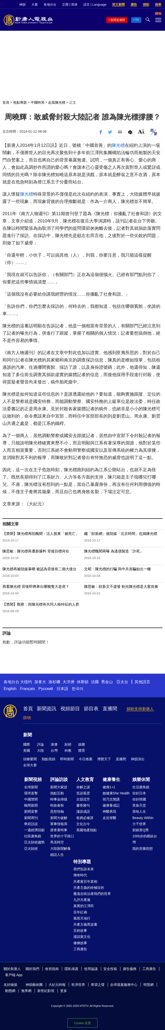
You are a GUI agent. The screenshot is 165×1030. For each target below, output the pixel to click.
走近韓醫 (109, 818)
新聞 (27, 734)
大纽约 (26, 682)
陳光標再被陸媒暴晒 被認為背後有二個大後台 (39, 569)
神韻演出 (138, 759)
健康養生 (111, 779)
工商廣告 (80, 949)
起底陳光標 (56, 102)
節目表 (91, 708)
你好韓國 (139, 799)
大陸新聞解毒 (60, 848)
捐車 (158, 4)
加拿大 (40, 682)
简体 (74, 4)
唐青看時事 (58, 830)
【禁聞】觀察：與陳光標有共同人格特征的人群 (40, 604)
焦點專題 (20, 102)
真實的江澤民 (83, 906)
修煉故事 (80, 943)
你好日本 (139, 793)
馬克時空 (57, 842)
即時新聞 (67, 759)
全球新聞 (31, 787)
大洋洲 (68, 682)
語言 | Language (94, 4)
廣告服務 (129, 969)
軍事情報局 (58, 824)
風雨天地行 (81, 918)
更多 (63, 991)
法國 (95, 682)
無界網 (26, 991)
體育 (81, 750)
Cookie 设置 (82, 1023)
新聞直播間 (117, 20)
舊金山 (107, 682)
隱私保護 (71, 969)
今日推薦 (85, 759)
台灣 (54, 750)
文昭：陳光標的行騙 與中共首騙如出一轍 (117, 569)
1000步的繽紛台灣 (144, 839)
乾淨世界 (78, 985)
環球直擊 (31, 793)
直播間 (110, 708)
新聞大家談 (58, 787)
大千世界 (139, 824)
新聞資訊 (46, 708)
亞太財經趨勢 (34, 842)
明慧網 (148, 985)
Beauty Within (142, 818)
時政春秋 (57, 805)
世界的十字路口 (62, 836)
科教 (68, 750)
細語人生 (57, 855)
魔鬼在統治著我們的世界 (92, 894)
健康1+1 (109, 787)
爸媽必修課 (84, 818)
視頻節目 (70, 708)
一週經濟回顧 (34, 830)
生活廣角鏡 (140, 787)
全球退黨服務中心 (123, 985)
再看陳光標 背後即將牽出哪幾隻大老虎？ (35, 586)
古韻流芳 (83, 799)
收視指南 (52, 969)
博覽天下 (104, 759)
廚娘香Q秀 (140, 830)
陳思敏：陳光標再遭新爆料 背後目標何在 (35, 551)
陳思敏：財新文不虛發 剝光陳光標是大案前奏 (121, 586)
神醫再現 (109, 811)
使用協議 (91, 969)
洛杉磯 (54, 682)
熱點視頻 (48, 759)
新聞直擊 (31, 811)
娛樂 (81, 744)
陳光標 (118, 145)
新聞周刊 (31, 818)
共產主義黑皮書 (85, 924)
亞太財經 (31, 848)
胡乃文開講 (111, 799)
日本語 (62, 689)
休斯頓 (82, 682)
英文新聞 (118, 4)
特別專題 (82, 861)
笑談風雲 (83, 793)
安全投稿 (110, 969)
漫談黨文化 (81, 937)
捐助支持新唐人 (140, 709)
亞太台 (122, 682)
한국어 (77, 689)
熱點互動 (57, 793)
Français (27, 689)
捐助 (146, 4)
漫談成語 (83, 811)
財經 (68, 744)
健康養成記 (111, 805)
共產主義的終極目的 (88, 888)
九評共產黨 (81, 900)
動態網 (10, 991)
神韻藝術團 (34, 985)
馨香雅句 (83, 805)
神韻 (22, 4)
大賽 (34, 4)
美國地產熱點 (86, 830)
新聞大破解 (58, 818)
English (10, 689)
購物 (27, 718)
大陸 (40, 750)
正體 (65, 4)
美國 (26, 750)
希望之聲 (98, 985)
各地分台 (50, 4)
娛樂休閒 (141, 779)
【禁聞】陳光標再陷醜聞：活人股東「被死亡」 (40, 533)
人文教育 (85, 779)
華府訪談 (31, 824)
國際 (26, 744)
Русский (46, 689)
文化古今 (83, 824)
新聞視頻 (33, 779)
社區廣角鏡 (32, 836)
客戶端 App (13, 975)
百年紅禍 (80, 912)
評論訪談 (59, 779)
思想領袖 (57, 811)
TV (137, 20)
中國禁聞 (31, 799)
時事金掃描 (58, 799)
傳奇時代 (80, 875)
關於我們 (32, 969)
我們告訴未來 (83, 869)
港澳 (54, 744)
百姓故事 (80, 930)
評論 (40, 744)
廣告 (134, 4)
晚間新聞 (31, 805)
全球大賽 (30, 765)
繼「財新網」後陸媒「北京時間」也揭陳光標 (120, 533)
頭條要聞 (30, 759)
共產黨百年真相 (85, 881)
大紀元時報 (57, 985)
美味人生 (139, 811)
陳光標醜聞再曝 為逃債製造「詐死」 (114, 551)
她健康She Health (116, 793)
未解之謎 (83, 787)
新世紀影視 (45, 991)
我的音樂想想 (142, 848)
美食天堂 (139, 805)
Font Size (141, 131)
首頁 (5, 102)
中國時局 (37, 102)
